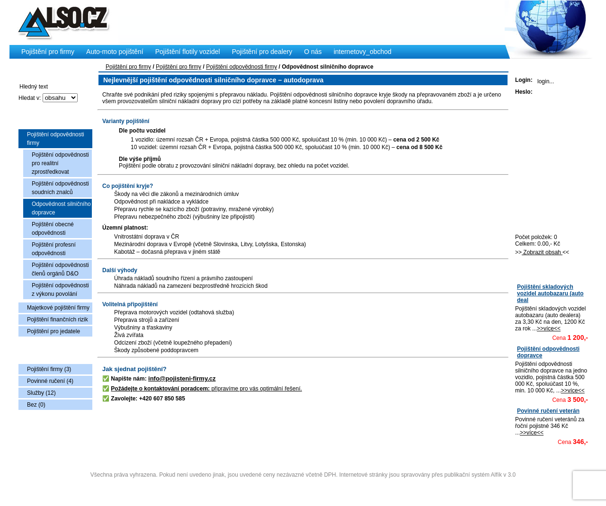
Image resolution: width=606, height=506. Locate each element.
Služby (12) (41, 393)
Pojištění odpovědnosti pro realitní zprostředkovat (60, 163)
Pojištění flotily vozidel (187, 51)
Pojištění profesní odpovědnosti (54, 249)
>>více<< (549, 328)
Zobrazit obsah (542, 252)
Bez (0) (36, 404)
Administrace (302, 486)
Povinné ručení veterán (548, 411)
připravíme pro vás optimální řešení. (206, 388)
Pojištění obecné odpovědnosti (53, 228)
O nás (312, 51)
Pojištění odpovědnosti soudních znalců (60, 187)
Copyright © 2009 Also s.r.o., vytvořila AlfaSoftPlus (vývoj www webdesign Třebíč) (303, 460)
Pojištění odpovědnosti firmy (55, 138)
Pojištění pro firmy (128, 66)
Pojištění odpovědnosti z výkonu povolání (60, 289)
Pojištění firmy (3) (49, 369)
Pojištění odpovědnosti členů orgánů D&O (60, 269)
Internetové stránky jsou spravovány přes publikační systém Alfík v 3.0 (427, 474)
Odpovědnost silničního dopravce (61, 208)
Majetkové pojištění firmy (58, 307)
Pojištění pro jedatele (53, 331)
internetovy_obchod (363, 51)
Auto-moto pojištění (114, 51)
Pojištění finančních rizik (57, 319)
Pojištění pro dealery (262, 51)
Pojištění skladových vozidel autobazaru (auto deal (550, 293)
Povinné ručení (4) (50, 381)
